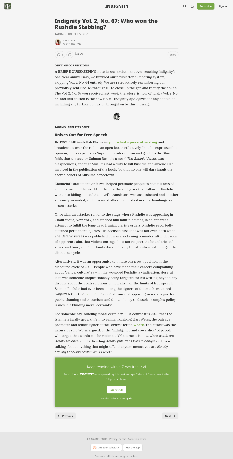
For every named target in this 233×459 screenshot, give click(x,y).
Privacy (113, 439)
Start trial (116, 390)
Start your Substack (106, 447)
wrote (138, 325)
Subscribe (206, 6)
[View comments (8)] (60, 54)
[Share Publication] (192, 6)
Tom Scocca (69, 40)
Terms (122, 439)
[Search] (184, 6)
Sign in (223, 6)
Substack (100, 456)
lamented (93, 294)
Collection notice (137, 439)
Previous (65, 416)
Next (170, 416)
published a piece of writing (133, 142)
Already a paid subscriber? (116, 398)
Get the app (133, 447)
